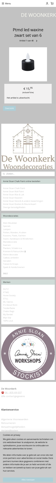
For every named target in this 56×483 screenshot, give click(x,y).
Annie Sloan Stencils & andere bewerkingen (23, 201)
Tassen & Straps (10, 264)
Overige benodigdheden (14, 207)
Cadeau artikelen (11, 257)
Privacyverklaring (10, 434)
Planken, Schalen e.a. (12, 248)
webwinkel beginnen (40, 474)
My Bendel (8, 314)
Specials (6, 226)
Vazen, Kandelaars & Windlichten (18, 238)
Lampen (7, 229)
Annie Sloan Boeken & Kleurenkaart (19, 204)
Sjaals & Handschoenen (14, 267)
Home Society (9, 295)
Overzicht (9, 108)
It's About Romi (10, 305)
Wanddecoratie (10, 242)
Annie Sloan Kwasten (12, 197)
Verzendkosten (9, 430)
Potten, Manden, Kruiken (14, 232)
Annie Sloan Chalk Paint (14, 188)
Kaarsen (7, 245)
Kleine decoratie (10, 254)
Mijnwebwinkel (29, 478)
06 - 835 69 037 (13, 392)
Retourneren (8, 423)
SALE (5, 273)
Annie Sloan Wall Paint (13, 191)
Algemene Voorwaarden (14, 419)
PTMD (6, 292)
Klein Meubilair (10, 223)
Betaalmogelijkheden (13, 426)
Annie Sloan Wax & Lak (13, 194)
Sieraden (7, 261)
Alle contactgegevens (13, 396)
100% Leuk (8, 320)
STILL (5, 298)
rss (30, 474)
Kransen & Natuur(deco (14, 251)
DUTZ (6, 289)
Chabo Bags (8, 311)
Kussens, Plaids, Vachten (14, 235)
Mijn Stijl (7, 317)
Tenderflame (9, 308)
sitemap (25, 474)
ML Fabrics (8, 302)
